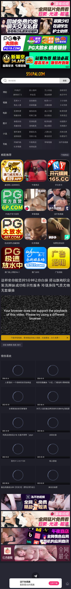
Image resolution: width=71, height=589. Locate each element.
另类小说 (32, 136)
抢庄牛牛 (63, 94)
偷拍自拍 (32, 111)
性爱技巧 (63, 136)
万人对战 (48, 90)
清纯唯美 (32, 126)
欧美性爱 (63, 111)
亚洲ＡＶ (17, 100)
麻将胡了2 (17, 94)
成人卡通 (48, 111)
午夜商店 (32, 142)
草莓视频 (48, 142)
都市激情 (17, 131)
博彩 (5, 92)
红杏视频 (17, 146)
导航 (5, 144)
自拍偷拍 (32, 100)
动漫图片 (63, 121)
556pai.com (35, 74)
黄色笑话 (48, 136)
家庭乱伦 (32, 131)
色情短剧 (32, 146)
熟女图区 (48, 126)
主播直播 (48, 105)
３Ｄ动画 (63, 100)
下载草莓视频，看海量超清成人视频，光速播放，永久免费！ (40, 337)
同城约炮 (17, 142)
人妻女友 (48, 131)
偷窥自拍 (17, 121)
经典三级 (32, 115)
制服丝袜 (17, 115)
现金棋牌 (48, 94)
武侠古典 (63, 131)
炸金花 (33, 94)
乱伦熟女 (48, 115)
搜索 (65, 80)
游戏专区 (63, 90)
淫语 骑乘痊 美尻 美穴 (12, 345)
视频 (5, 102)
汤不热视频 (63, 142)
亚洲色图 (32, 121)
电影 (5, 112)
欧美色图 (48, 121)
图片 (5, 123)
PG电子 (18, 90)
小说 (5, 133)
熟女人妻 (17, 105)
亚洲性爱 (17, 111)
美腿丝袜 (17, 126)
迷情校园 (17, 136)
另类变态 (63, 115)
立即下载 (54, 583)
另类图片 (63, 126)
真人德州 (32, 90)
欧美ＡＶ (48, 100)
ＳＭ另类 (63, 105)
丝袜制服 (32, 105)
